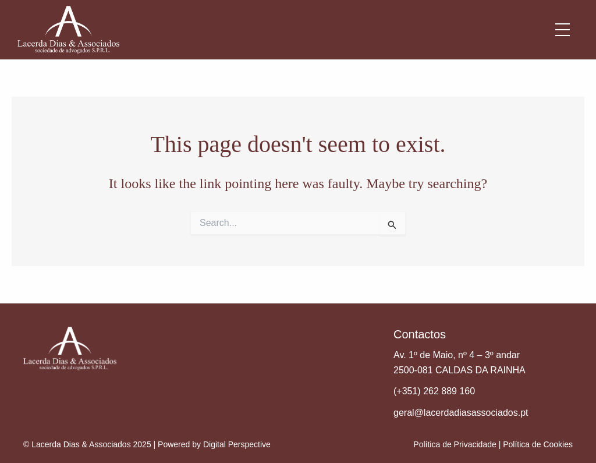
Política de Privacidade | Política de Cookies (493, 444)
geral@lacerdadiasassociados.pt (460, 413)
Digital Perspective (237, 444)
